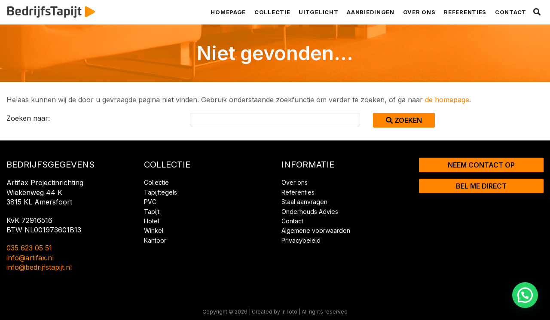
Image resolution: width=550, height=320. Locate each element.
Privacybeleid (301, 240)
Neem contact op (481, 165)
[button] (525, 295)
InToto (289, 311)
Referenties (465, 12)
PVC (150, 201)
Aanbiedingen (370, 12)
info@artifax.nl (30, 257)
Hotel (151, 221)
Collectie (272, 12)
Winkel (153, 230)
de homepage (447, 99)
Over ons (419, 12)
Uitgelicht (318, 12)
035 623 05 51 (29, 248)
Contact (510, 12)
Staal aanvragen (304, 201)
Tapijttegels (160, 192)
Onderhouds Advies (309, 211)
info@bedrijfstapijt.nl (39, 267)
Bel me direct (481, 186)
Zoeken (404, 120)
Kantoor (155, 240)
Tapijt (151, 211)
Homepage (228, 12)
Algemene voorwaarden (315, 230)
